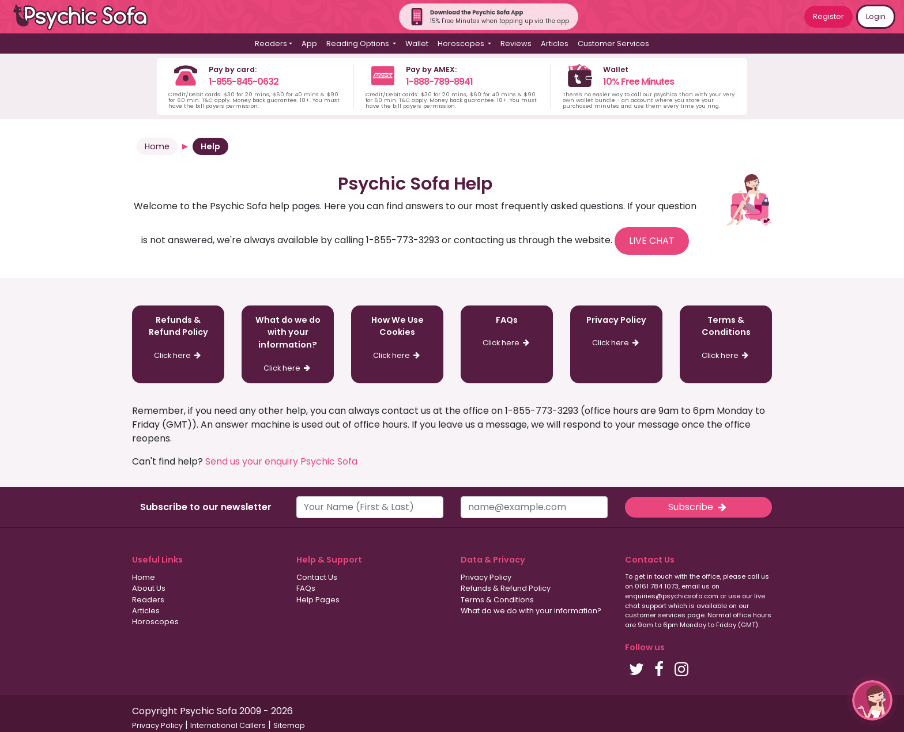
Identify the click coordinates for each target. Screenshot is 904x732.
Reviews (516, 43)
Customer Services (613, 43)
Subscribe (698, 507)
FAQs (305, 588)
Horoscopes (155, 622)
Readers (148, 600)
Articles (554, 43)
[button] (872, 700)
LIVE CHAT (652, 240)
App (309, 43)
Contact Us (316, 577)
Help (210, 146)
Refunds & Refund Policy (506, 588)
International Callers (228, 725)
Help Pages (318, 600)
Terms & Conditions (497, 600)
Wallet (416, 43)
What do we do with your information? (531, 611)
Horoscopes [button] (462, 43)
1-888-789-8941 (439, 81)
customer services (655, 615)
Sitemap (289, 725)
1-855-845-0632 (243, 81)
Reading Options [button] (358, 43)
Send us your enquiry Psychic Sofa (281, 461)
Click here (178, 355)
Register (828, 16)
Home (157, 146)
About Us (148, 588)
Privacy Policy (486, 577)
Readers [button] (271, 43)
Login (876, 16)
